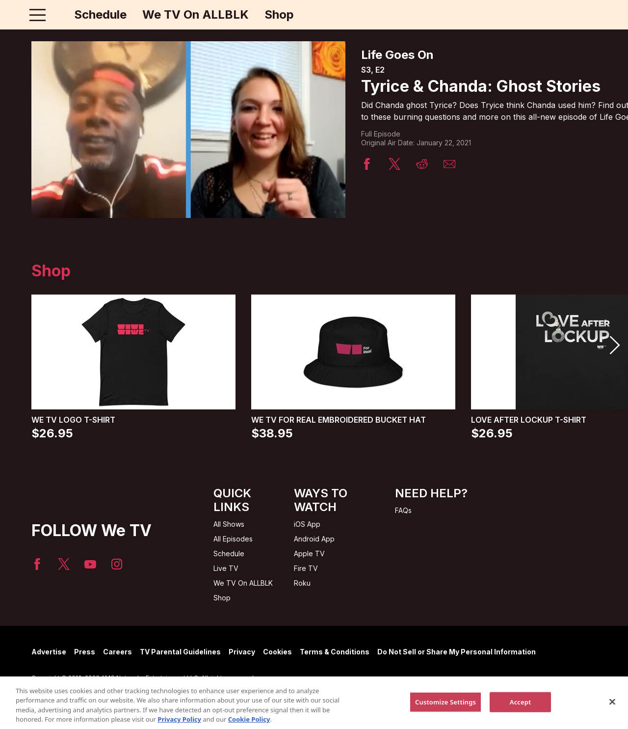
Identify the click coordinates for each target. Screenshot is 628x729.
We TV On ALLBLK (195, 15)
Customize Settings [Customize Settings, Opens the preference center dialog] (445, 707)
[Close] (612, 707)
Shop (279, 15)
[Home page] (122, 494)
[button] (614, 345)
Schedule (100, 15)
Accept (520, 707)
